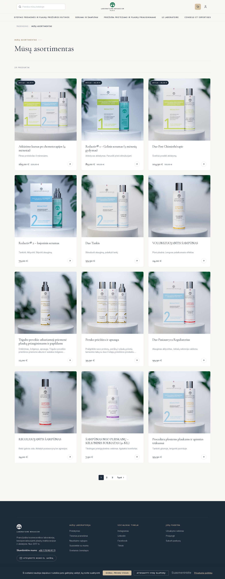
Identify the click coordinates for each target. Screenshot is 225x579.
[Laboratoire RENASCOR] (28, 528)
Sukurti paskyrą (173, 540)
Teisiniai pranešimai (78, 536)
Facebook (122, 540)
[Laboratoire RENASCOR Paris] (112, 6)
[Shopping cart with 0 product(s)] (205, 7)
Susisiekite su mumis (79, 545)
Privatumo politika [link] (203, 573)
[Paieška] (41, 7)
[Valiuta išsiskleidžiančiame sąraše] (188, 7)
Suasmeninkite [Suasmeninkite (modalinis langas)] (181, 572)
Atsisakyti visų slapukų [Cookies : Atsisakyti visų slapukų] (151, 573)
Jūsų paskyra (173, 525)
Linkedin (122, 536)
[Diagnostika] (166, 7)
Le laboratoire (170, 17)
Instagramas (123, 531)
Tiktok (121, 545)
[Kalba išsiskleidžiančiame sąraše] (175, 7)
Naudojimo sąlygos (78, 540)
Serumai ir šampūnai (86, 17)
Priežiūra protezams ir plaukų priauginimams (130, 17)
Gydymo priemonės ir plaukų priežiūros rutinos (42, 17)
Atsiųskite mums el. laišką (36, 558)
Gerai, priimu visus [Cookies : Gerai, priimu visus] (117, 573)
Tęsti (121, 477)
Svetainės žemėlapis (79, 550)
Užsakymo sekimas (175, 531)
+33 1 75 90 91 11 (47, 550)
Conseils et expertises (198, 17)
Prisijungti (170, 536)
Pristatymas (74, 531)
